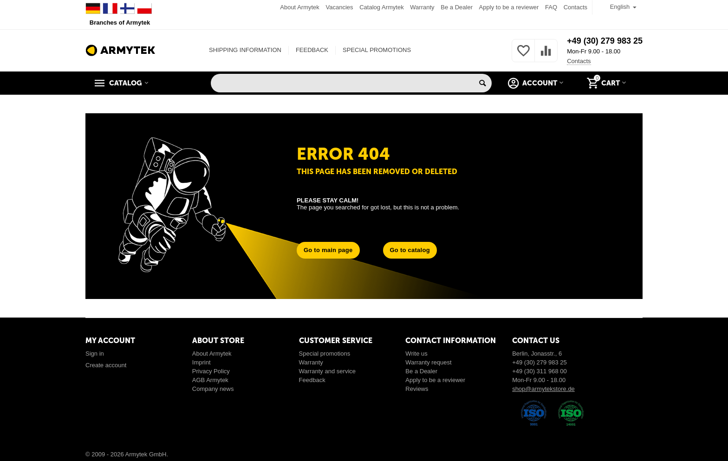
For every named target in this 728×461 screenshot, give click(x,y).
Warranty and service (327, 371)
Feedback (312, 380)
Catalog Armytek (381, 7)
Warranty (422, 7)
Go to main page (328, 250)
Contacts (575, 7)
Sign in (94, 353)
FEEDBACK (312, 49)
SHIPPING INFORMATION (245, 49)
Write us (416, 353)
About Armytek (299, 7)
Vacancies (339, 7)
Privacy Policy (211, 371)
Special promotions (325, 353)
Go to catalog (410, 250)
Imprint (201, 362)
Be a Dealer (457, 7)
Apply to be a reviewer (509, 7)
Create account (105, 365)
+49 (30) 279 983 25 (605, 40)
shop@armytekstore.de (543, 388)
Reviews (416, 388)
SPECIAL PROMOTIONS (377, 49)
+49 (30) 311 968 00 (539, 371)
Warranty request (428, 362)
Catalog (125, 83)
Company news (213, 388)
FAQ (551, 7)
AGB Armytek (210, 380)
